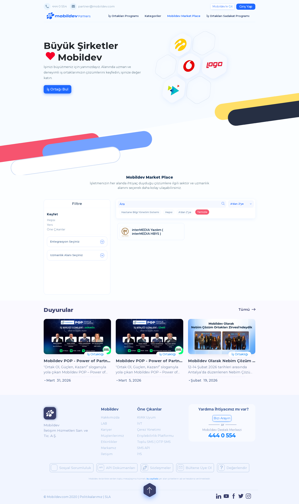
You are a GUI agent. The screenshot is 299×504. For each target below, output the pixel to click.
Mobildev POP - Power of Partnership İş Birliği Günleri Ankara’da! (77, 361)
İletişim (107, 454)
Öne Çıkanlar (56, 229)
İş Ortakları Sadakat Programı (229, 16)
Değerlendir (232, 467)
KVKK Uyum (146, 417)
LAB (104, 423)
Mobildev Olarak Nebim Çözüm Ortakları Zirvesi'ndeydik (221, 361)
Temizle (202, 212)
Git (222, 6)
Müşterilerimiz (112, 436)
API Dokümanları (116, 467)
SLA (108, 497)
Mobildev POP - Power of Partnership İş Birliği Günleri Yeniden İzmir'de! (149, 361)
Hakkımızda (110, 417)
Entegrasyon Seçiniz (77, 242)
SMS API (143, 448)
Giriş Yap (245, 6)
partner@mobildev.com (96, 6)
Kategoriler (154, 16)
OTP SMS (163, 442)
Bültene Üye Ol (194, 467)
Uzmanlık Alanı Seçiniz (77, 255)
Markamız (108, 448)
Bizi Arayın (222, 418)
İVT (139, 423)
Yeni (50, 225)
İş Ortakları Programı (125, 16)
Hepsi (51, 220)
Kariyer (106, 429)
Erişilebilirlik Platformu (155, 436)
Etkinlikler (109, 442)
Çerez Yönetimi (149, 429)
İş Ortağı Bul (57, 89)
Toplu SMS (145, 442)
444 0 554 (59, 6)
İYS (139, 454)
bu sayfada (152, 478)
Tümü (244, 309)
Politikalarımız (91, 497)
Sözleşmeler (156, 467)
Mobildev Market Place (185, 16)
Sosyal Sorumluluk (71, 467)
